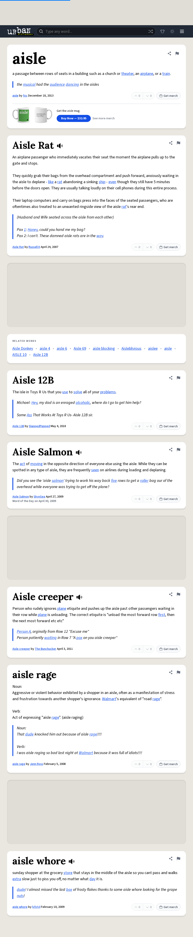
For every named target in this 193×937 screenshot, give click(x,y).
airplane (146, 73)
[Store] (162, 31)
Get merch (168, 96)
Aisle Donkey (22, 348)
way (99, 236)
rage (156, 699)
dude (29, 734)
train (166, 73)
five (114, 480)
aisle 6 (62, 348)
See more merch (104, 118)
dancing (72, 84)
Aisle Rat (18, 247)
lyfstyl (36, 907)
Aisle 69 (80, 348)
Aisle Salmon (20, 496)
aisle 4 (45, 348)
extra (16, 879)
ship (102, 182)
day (92, 879)
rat (59, 182)
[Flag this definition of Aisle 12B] (178, 377)
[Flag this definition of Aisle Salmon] (178, 449)
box (69, 889)
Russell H (34, 247)
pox (79, 638)
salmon (58, 480)
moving (36, 464)
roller (144, 480)
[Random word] (150, 31)
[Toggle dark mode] (172, 31)
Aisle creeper (21, 649)
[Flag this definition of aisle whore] (178, 858)
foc (25, 95)
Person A (24, 631)
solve (77, 392)
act (22, 464)
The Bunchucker (45, 649)
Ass (29, 415)
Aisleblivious (131, 348)
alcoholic (83, 402)
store (68, 873)
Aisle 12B (40, 354)
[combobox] (96, 31)
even (112, 182)
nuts (20, 896)
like (51, 182)
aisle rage (18, 764)
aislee (153, 348)
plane (61, 608)
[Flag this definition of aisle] (177, 53)
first (161, 615)
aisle (15, 95)
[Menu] (182, 31)
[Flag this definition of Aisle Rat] (178, 142)
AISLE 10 (19, 354)
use (65, 392)
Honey (33, 229)
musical (29, 84)
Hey (34, 402)
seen (95, 470)
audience (57, 84)
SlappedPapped (39, 426)
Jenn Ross (36, 764)
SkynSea (39, 496)
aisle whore (19, 907)
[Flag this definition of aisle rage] (178, 672)
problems (108, 392)
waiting (50, 638)
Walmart (109, 699)
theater (127, 73)
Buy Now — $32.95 (73, 118)
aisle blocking (104, 348)
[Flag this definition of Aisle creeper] (178, 594)
